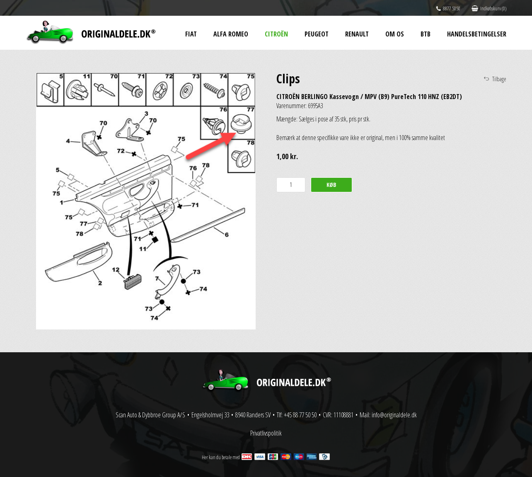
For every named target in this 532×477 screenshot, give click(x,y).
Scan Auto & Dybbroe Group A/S (150, 414)
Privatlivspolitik (266, 433)
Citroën (276, 34)
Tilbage (499, 79)
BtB (425, 34)
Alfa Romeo (230, 34)
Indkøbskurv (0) (489, 8)
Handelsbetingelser (476, 34)
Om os (394, 34)
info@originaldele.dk (394, 414)
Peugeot (317, 34)
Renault (357, 34)
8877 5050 (448, 8)
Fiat (191, 34)
